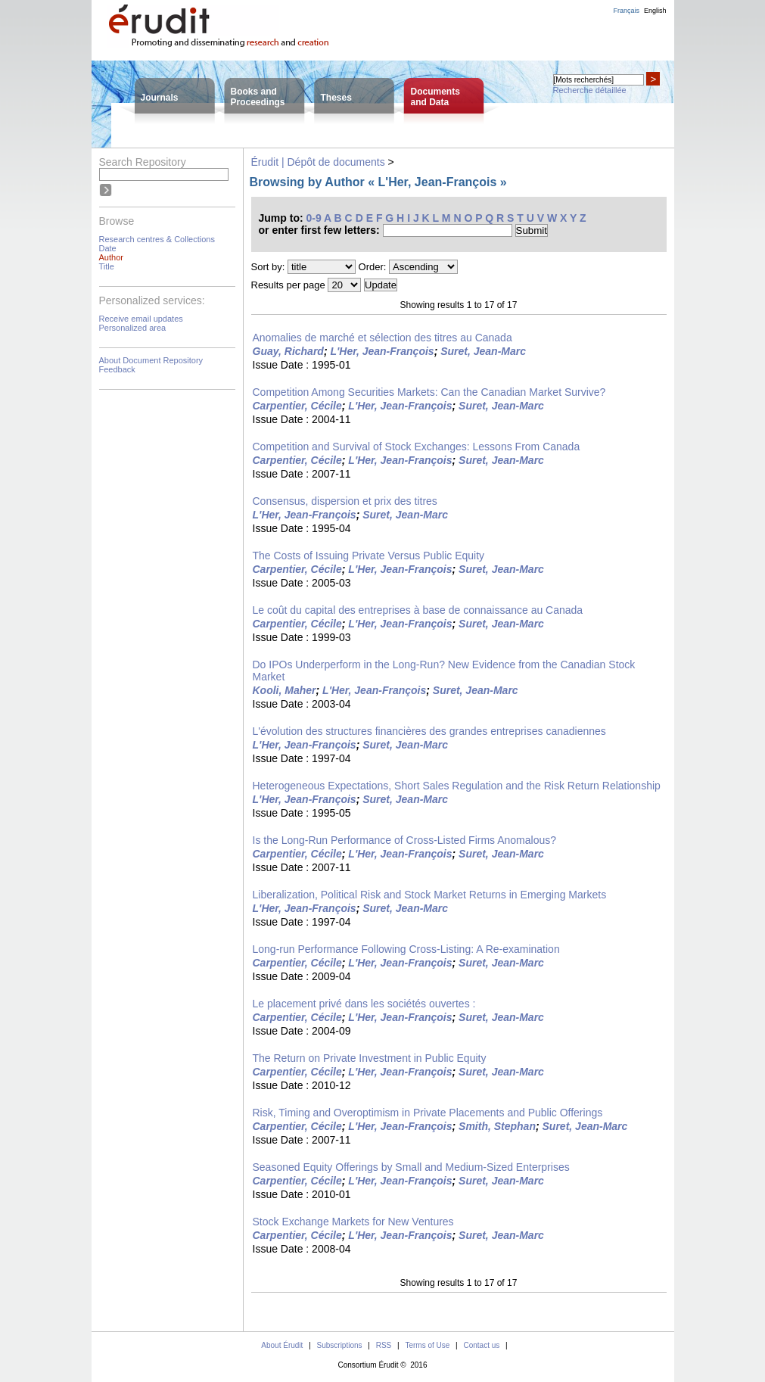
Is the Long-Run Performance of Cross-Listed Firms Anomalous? (405, 840)
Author (111, 257)
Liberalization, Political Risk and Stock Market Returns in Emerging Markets (430, 895)
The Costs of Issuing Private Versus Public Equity (369, 555)
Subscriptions (339, 1345)
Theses (336, 97)
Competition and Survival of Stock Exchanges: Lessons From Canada (416, 446)
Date (108, 248)
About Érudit (282, 1345)
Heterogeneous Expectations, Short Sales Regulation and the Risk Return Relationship (457, 786)
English (655, 10)
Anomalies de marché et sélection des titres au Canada (382, 337)
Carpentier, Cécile (297, 406)
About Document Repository (151, 360)
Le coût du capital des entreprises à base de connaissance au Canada (418, 610)
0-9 (314, 218)
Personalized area (132, 327)
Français (626, 10)
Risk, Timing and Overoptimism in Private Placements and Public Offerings (428, 1113)
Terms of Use (427, 1345)
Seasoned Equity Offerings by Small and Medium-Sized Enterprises (411, 1167)
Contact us (481, 1345)
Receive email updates (141, 318)
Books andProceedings (258, 96)
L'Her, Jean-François (382, 351)
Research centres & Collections (157, 239)
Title (106, 266)
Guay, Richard (288, 351)
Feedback (117, 369)
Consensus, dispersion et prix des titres (345, 501)
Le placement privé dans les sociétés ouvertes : (364, 1004)
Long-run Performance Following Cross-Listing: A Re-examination (406, 949)
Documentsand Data (435, 96)
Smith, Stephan (497, 1126)
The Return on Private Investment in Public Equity (370, 1058)
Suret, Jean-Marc (483, 351)
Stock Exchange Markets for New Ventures (353, 1221)
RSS (384, 1345)
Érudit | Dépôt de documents (318, 162)
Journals (160, 97)
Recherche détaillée (590, 90)
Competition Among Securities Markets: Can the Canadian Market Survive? (429, 392)
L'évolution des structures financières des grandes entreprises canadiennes (429, 731)
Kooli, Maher (284, 690)
